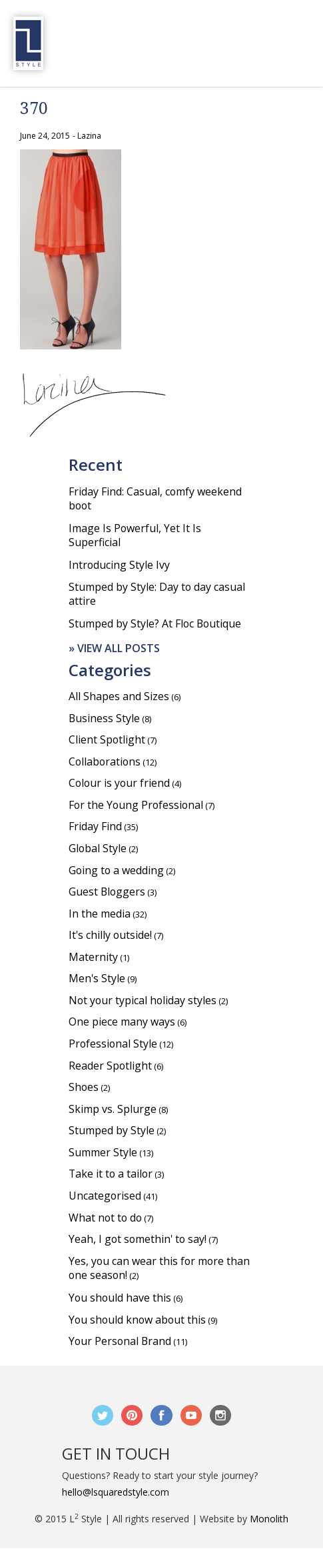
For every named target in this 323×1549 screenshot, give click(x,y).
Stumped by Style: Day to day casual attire (157, 594)
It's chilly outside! (111, 935)
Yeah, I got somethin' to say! (139, 1239)
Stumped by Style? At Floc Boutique (156, 623)
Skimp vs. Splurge (113, 1109)
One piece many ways (122, 1022)
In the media (100, 913)
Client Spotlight (107, 739)
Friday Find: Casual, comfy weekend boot (155, 498)
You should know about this (138, 1319)
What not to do (106, 1217)
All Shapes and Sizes (119, 696)
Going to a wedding (117, 870)
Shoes (84, 1087)
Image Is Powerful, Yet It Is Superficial (135, 535)
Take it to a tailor (112, 1174)
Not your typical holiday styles (143, 1000)
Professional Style (114, 1043)
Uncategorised (105, 1195)
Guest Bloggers (108, 891)
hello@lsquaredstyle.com (115, 1492)
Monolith (269, 1519)
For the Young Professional (137, 805)
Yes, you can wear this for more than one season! (160, 1268)
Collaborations (106, 761)
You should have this (120, 1297)
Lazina (89, 135)
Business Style (105, 718)
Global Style (98, 848)
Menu (299, 43)
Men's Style (97, 979)
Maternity (93, 957)
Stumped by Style (112, 1131)
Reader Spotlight (111, 1065)
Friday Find (95, 827)
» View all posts (114, 648)
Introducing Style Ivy (119, 564)
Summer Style (103, 1152)
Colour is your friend (120, 783)
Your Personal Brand (121, 1341)
